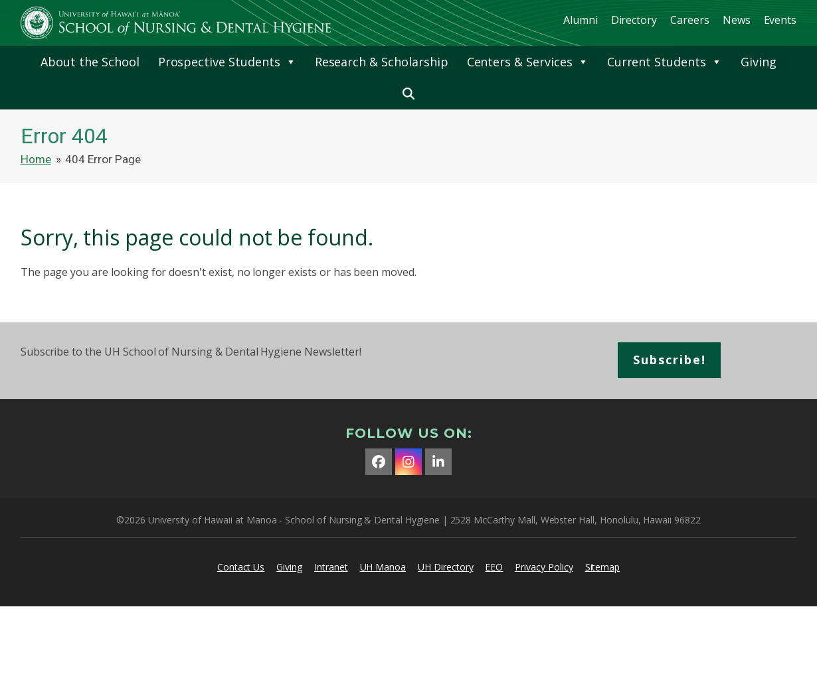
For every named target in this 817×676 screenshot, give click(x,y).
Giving (758, 62)
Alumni (580, 20)
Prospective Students (227, 62)
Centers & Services (528, 62)
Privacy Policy (544, 567)
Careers (689, 20)
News (737, 20)
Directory (634, 20)
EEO (494, 567)
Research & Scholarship (381, 62)
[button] (408, 93)
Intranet (331, 567)
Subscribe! (669, 360)
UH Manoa (383, 567)
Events (780, 20)
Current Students (664, 62)
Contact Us (241, 567)
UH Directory (445, 567)
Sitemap (602, 567)
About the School (90, 62)
